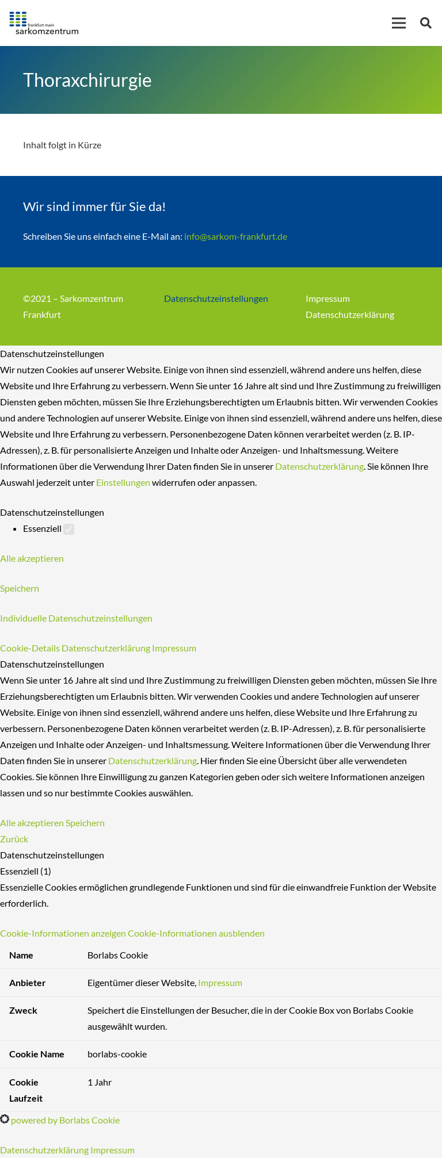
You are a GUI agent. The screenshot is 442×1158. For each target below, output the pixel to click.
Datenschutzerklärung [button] (107, 647)
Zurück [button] (14, 838)
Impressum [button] (174, 647)
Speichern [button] (19, 587)
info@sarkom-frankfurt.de (235, 236)
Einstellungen (123, 482)
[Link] (43, 22)
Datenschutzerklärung (350, 314)
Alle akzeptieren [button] (32, 558)
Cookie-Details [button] (31, 647)
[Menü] (398, 23)
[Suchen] (426, 23)
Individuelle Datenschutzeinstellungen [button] (76, 617)
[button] (132, 932)
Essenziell (48, 528)
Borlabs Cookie (117, 954)
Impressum (328, 298)
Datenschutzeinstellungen (216, 298)
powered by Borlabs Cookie (60, 1119)
